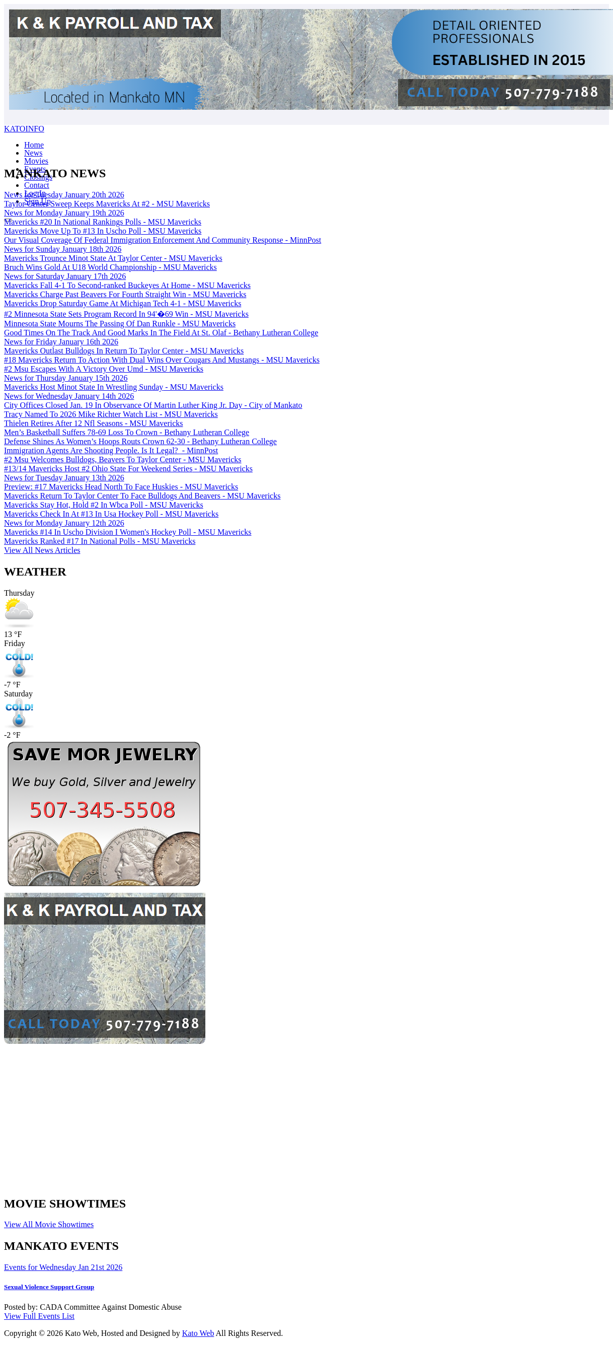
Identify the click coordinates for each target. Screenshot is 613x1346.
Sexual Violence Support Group (49, 1287)
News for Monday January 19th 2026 (64, 212)
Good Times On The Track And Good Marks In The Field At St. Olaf (161, 332)
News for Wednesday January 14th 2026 (69, 396)
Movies (36, 161)
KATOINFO (24, 128)
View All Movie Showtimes (49, 1224)
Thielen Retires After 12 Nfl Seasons (93, 423)
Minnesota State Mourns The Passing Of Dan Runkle (120, 323)
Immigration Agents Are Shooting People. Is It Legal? (111, 450)
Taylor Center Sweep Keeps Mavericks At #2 (107, 203)
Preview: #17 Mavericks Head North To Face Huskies (121, 486)
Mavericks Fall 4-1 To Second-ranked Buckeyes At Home (127, 285)
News (33, 153)
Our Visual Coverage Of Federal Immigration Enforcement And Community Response (162, 240)
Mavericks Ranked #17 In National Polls (99, 541)
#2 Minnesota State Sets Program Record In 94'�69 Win (126, 314)
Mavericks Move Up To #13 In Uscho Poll (102, 231)
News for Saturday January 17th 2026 (65, 276)
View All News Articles (42, 550)
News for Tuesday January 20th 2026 (64, 194)
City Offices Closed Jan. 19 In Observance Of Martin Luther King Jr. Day (153, 405)
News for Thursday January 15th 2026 (65, 378)
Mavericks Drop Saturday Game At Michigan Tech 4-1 (122, 303)
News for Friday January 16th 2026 (61, 341)
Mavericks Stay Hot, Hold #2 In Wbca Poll (103, 505)
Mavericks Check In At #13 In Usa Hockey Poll (111, 514)
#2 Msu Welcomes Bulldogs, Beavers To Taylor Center (123, 459)
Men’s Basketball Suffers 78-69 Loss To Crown (126, 432)
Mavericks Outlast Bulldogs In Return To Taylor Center (124, 350)
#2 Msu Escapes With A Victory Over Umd (103, 369)
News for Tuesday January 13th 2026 (64, 477)
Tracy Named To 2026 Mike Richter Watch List (111, 414)
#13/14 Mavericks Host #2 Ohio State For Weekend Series (128, 468)
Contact (36, 185)
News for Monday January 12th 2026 (64, 523)
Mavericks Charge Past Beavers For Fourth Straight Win (125, 294)
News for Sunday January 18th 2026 (62, 249)
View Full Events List (39, 1316)
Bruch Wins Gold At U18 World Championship (110, 267)
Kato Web (198, 1333)
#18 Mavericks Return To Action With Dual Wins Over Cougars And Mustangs (162, 360)
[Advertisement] (298, 1116)
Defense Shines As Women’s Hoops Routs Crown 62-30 (140, 441)
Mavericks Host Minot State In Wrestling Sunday (113, 387)
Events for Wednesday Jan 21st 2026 (63, 1267)
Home (34, 144)
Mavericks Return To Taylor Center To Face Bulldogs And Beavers (142, 495)
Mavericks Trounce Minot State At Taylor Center (113, 258)
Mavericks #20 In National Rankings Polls (102, 222)
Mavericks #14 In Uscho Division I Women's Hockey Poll (127, 532)
